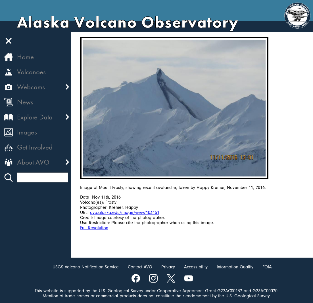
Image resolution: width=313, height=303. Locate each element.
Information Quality (235, 267)
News (25, 102)
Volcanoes (31, 72)
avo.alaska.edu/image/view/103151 (124, 212)
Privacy (168, 267)
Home (25, 57)
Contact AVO (140, 267)
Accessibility (196, 267)
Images (27, 132)
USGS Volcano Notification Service (86, 267)
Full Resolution (94, 227)
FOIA (267, 267)
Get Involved (35, 147)
